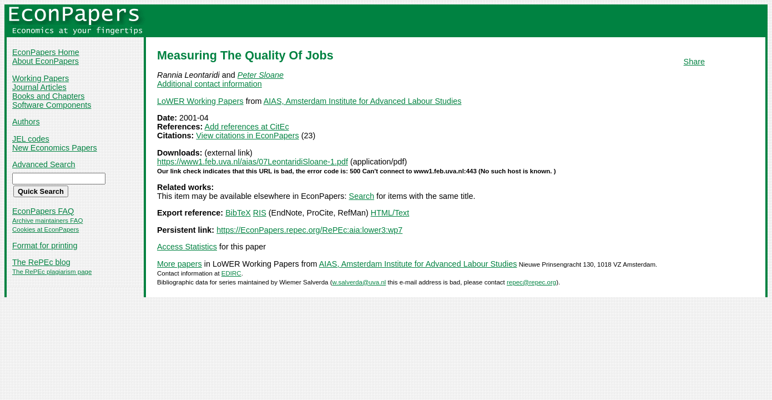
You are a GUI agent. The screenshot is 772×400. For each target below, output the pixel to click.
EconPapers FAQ (43, 211)
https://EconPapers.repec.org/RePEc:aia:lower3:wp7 (309, 230)
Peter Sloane (261, 75)
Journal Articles (39, 87)
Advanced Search (43, 164)
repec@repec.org (531, 282)
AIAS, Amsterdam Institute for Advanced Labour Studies (363, 101)
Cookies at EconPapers (45, 229)
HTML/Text (390, 212)
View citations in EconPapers (247, 135)
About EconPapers (45, 61)
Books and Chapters (48, 96)
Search (362, 196)
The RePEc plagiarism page (52, 271)
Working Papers (40, 78)
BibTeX (238, 212)
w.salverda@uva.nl (359, 282)
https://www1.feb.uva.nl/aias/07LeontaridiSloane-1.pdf (252, 161)
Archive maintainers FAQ (47, 220)
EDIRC (231, 273)
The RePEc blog (41, 262)
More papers (179, 263)
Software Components (51, 105)
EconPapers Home (45, 52)
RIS (259, 212)
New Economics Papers (54, 147)
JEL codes (30, 138)
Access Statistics (187, 246)
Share (694, 61)
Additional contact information (209, 83)
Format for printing (45, 245)
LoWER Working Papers (200, 101)
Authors (26, 121)
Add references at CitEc (247, 126)
